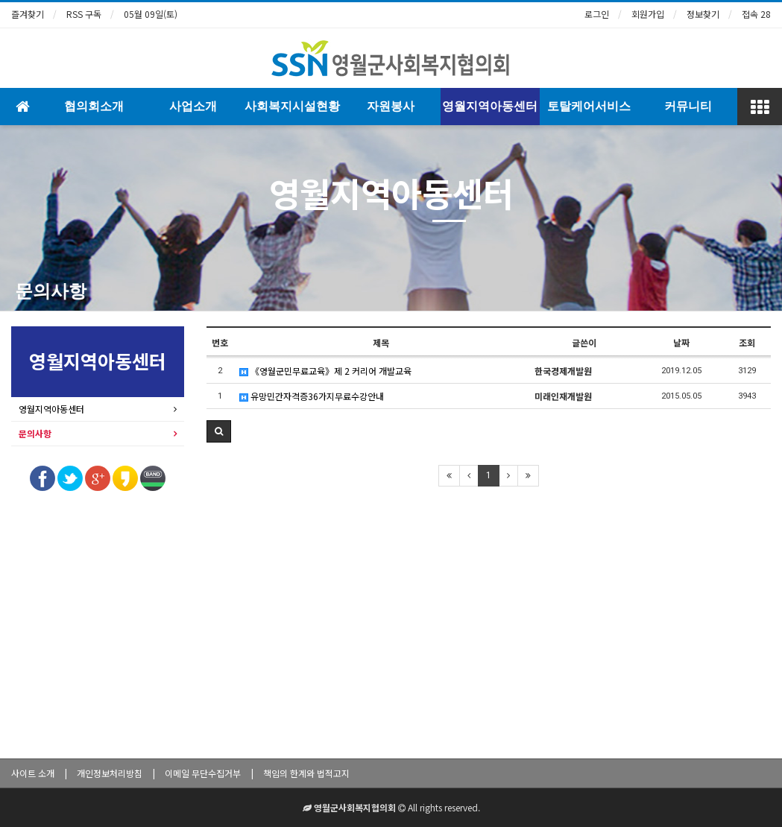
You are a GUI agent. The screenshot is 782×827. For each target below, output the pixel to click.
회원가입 (647, 13)
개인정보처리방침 (109, 773)
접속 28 (756, 13)
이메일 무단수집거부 (203, 773)
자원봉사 (390, 106)
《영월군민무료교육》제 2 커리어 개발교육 (325, 370)
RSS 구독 (83, 13)
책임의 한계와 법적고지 (306, 773)
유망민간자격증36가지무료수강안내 (311, 396)
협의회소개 (94, 106)
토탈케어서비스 (589, 106)
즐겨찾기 (27, 13)
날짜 (681, 342)
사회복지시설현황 (292, 106)
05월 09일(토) (150, 13)
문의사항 (50, 291)
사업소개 (193, 106)
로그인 (596, 13)
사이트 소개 (32, 773)
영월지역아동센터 (489, 106)
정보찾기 (703, 13)
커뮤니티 (688, 106)
